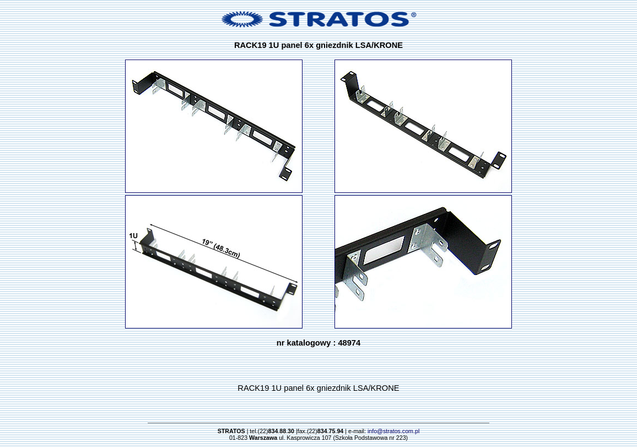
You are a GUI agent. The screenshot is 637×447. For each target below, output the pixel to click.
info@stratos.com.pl (393, 431)
